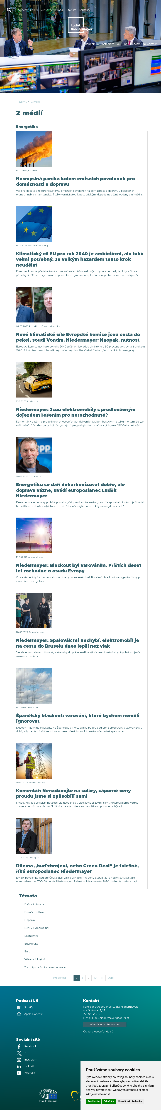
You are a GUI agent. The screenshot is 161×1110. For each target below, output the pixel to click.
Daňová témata (34, 904)
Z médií (35, 101)
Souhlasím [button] (94, 1101)
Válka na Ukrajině (34, 959)
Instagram (107, 44)
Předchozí (59, 977)
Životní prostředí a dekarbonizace (45, 967)
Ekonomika (31, 935)
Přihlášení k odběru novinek (104, 1024)
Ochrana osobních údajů (98, 1031)
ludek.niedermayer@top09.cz (110, 1018)
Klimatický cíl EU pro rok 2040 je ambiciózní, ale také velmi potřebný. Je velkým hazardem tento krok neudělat (79, 259)
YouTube (122, 44)
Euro (27, 951)
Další (111, 977)
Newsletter (150, 44)
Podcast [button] (135, 44)
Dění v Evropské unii (37, 928)
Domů (23, 101)
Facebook (88, 44)
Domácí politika (34, 912)
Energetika (31, 943)
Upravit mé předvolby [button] (130, 1101)
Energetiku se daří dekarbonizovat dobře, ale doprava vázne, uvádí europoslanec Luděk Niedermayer (70, 490)
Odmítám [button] (109, 1101)
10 (95, 977)
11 (102, 977)
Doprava (29, 920)
